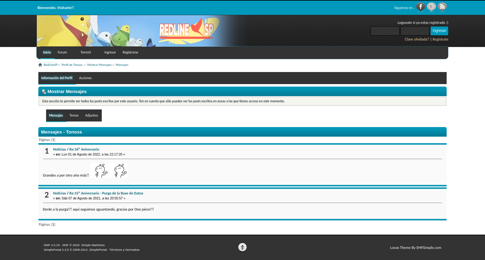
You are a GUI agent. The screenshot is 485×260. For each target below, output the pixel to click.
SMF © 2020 (70, 245)
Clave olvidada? (417, 39)
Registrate (441, 39)
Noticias (59, 149)
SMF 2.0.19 (52, 245)
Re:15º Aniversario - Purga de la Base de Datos (106, 193)
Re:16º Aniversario (84, 149)
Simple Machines (93, 245)
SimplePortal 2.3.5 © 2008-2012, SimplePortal (75, 249)
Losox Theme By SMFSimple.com (415, 247)
